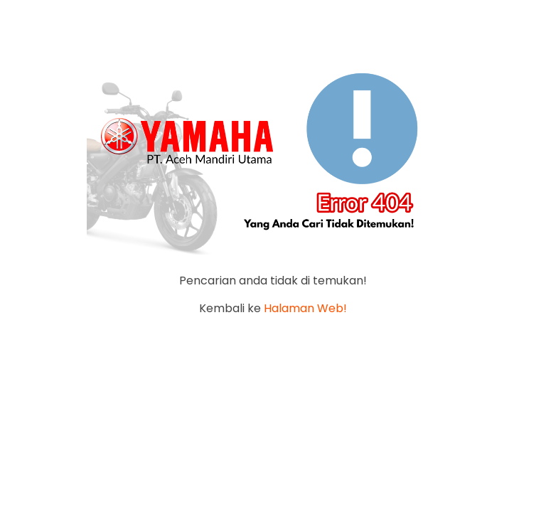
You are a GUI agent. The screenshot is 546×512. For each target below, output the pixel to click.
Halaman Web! (305, 308)
